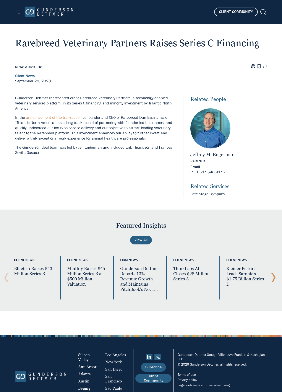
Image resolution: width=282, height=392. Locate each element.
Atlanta (84, 374)
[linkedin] (149, 357)
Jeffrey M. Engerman (212, 154)
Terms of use (187, 374)
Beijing (84, 388)
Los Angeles (115, 355)
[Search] (263, 12)
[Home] (48, 12)
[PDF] (259, 66)
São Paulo (113, 388)
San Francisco (113, 378)
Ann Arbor (87, 366)
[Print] (253, 67)
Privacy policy (187, 379)
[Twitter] (157, 357)
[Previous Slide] (5, 277)
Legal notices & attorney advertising (204, 385)
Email (195, 166)
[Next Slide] (272, 277)
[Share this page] (265, 67)
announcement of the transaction (54, 117)
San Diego (114, 369)
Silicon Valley (84, 357)
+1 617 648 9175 (209, 172)
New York (113, 362)
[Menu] (18, 12)
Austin (83, 381)
